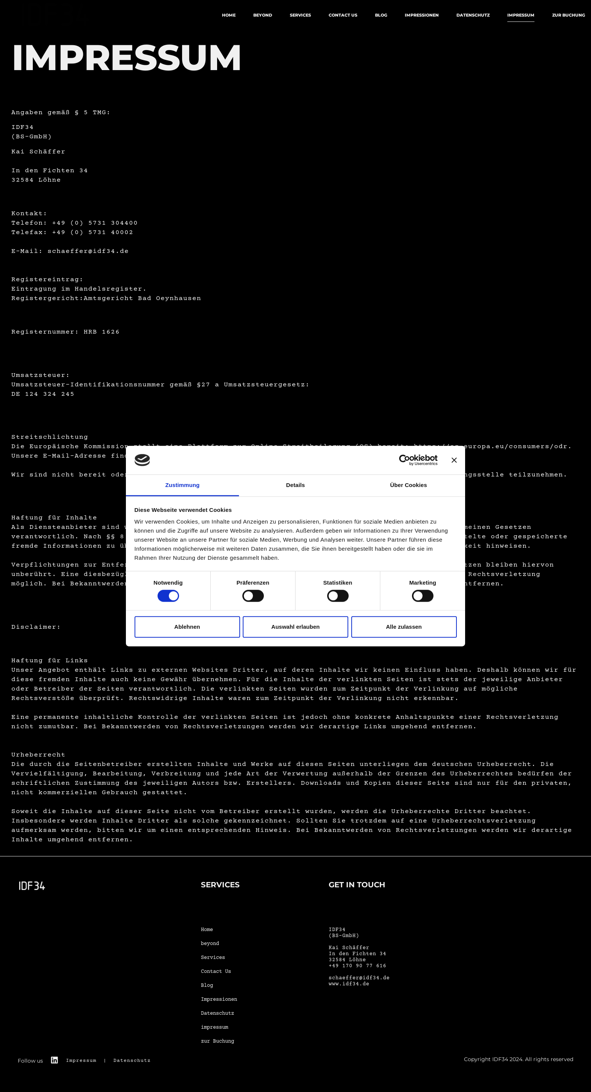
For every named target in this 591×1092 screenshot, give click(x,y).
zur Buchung (568, 15)
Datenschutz (473, 15)
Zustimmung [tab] (182, 485)
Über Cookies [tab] (408, 485)
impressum (520, 15)
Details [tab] (295, 485)
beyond (262, 15)
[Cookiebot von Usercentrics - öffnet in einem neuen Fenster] (405, 460)
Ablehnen (187, 626)
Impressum (82, 1060)
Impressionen (422, 15)
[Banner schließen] (454, 460)
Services (300, 15)
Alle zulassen (404, 626)
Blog (381, 15)
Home (229, 15)
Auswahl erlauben (295, 626)
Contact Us (343, 15)
